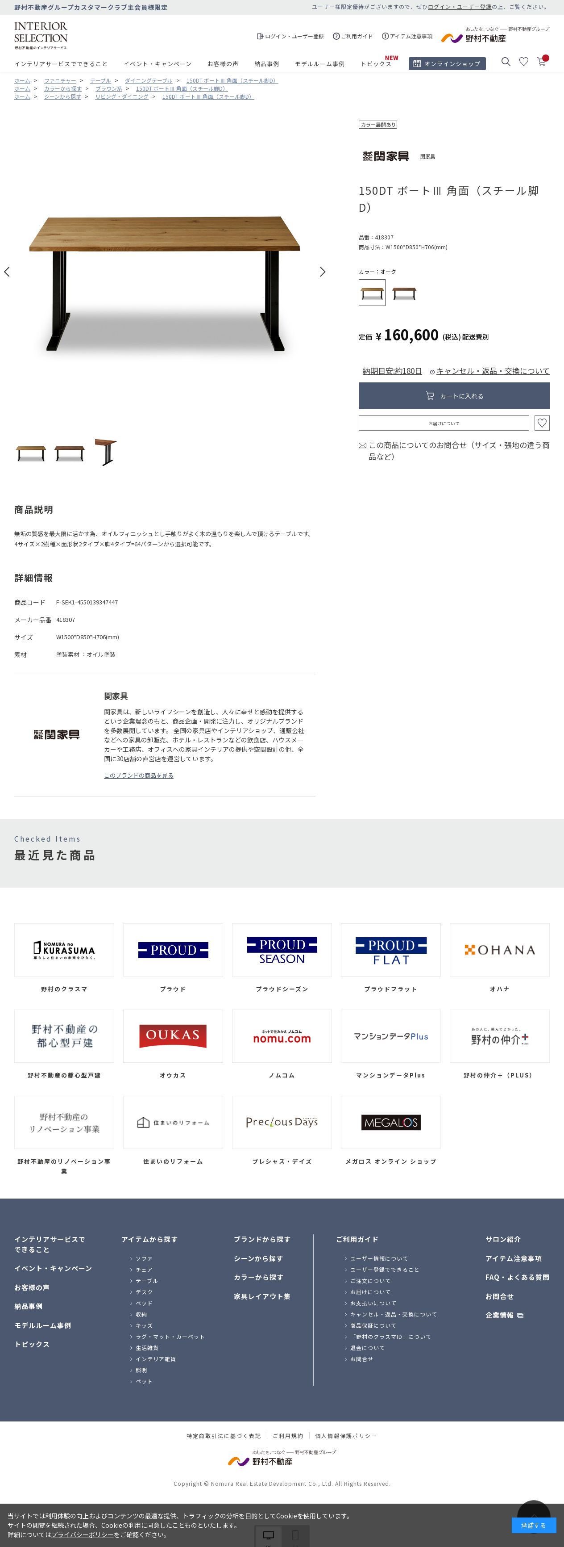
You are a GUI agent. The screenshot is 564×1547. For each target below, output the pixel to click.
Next (323, 272)
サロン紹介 (503, 1239)
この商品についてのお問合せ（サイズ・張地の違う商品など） (459, 450)
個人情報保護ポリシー (346, 1435)
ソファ (144, 1258)
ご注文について (370, 1280)
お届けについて (444, 423)
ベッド (144, 1303)
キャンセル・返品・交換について (493, 370)
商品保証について (373, 1325)
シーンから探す (258, 1258)
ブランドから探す (262, 1239)
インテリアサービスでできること (61, 63)
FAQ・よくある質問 (517, 1277)
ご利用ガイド (357, 1239)
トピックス (376, 63)
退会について (367, 1347)
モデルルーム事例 (320, 63)
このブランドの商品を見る (139, 775)
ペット (144, 1381)
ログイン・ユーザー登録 (460, 6)
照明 (141, 1370)
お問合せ (361, 1359)
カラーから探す (259, 1277)
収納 (141, 1314)
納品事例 (266, 63)
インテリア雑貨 (156, 1359)
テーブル (147, 1280)
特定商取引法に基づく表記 (224, 1435)
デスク (144, 1291)
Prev (7, 272)
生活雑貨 (147, 1347)
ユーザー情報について (379, 1258)
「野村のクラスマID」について (390, 1336)
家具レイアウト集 (262, 1296)
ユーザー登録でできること (385, 1269)
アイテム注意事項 (513, 1258)
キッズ (144, 1325)
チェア (144, 1269)
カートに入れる (462, 395)
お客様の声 (223, 63)
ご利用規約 (288, 1435)
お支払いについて (373, 1303)
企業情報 (499, 1315)
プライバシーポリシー (82, 1534)
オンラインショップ (452, 63)
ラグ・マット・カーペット (170, 1336)
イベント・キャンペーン (158, 63)
